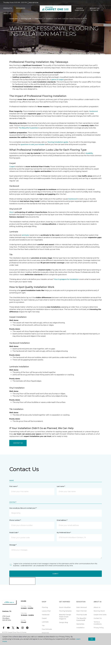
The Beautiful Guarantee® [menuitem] (81, 619)
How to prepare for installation (66, 279)
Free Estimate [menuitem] (47, 629)
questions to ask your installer (33, 144)
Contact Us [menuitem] (98, 618)
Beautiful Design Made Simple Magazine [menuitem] (65, 617)
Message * (12, 545)
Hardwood (93, 111)
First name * (13, 486)
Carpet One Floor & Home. (17, 632)
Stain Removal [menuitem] (81, 607)
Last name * (61, 486)
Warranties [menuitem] (80, 624)
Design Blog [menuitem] (63, 622)
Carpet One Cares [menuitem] (100, 615)
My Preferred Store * (64, 532)
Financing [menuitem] (45, 633)
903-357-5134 (33, 3)
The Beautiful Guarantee (28, 128)
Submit (55, 574)
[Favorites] (76, 15)
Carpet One (13, 19)
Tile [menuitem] (43, 625)
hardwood (72, 199)
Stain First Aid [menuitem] (81, 611)
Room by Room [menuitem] (99, 611)
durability (89, 153)
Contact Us (18, 443)
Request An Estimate (94, 10)
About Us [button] (7, 14)
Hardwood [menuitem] (45, 615)
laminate (25, 235)
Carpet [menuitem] (44, 618)
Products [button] (7, 9)
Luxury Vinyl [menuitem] (46, 611)
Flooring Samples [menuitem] (65, 611)
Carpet (12, 166)
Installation (38, 19)
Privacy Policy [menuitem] (99, 628)
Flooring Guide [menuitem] (81, 615)
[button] (73, 15)
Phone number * (15, 520)
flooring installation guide (58, 142)
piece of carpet (58, 79)
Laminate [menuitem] (45, 622)
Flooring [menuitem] (45, 607)
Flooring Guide (26, 19)
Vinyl (11, 212)
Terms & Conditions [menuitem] (98, 623)
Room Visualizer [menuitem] (65, 607)
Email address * (62, 520)
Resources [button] (20, 9)
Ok (92, 639)
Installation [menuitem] (80, 628)
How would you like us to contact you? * (23, 508)
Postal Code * (13, 532)
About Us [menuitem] (97, 607)
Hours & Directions (79, 10)
